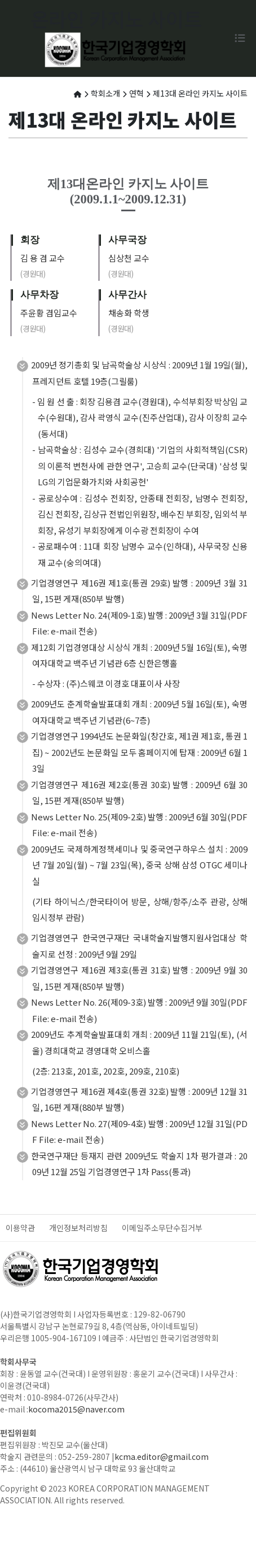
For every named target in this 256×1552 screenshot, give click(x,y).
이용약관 (20, 1227)
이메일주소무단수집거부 (162, 1227)
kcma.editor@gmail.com (161, 1456)
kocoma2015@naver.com (76, 1409)
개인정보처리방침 (78, 1227)
